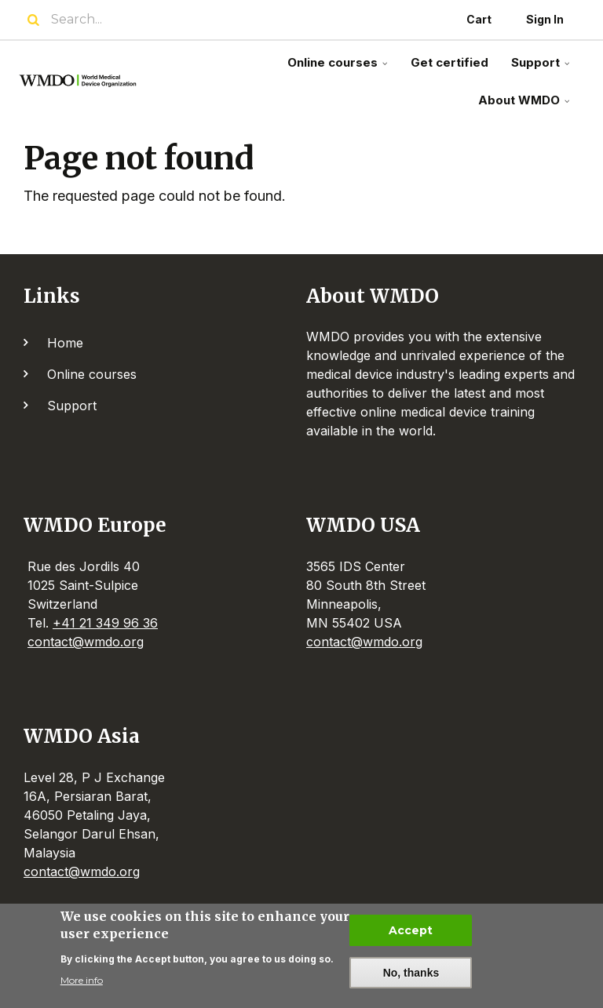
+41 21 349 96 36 (105, 623)
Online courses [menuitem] (339, 68)
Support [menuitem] (542, 68)
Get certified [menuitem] (449, 62)
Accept (411, 930)
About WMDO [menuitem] (525, 106)
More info (81, 980)
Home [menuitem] (65, 343)
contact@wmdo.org (85, 642)
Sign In (545, 19)
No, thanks (411, 972)
